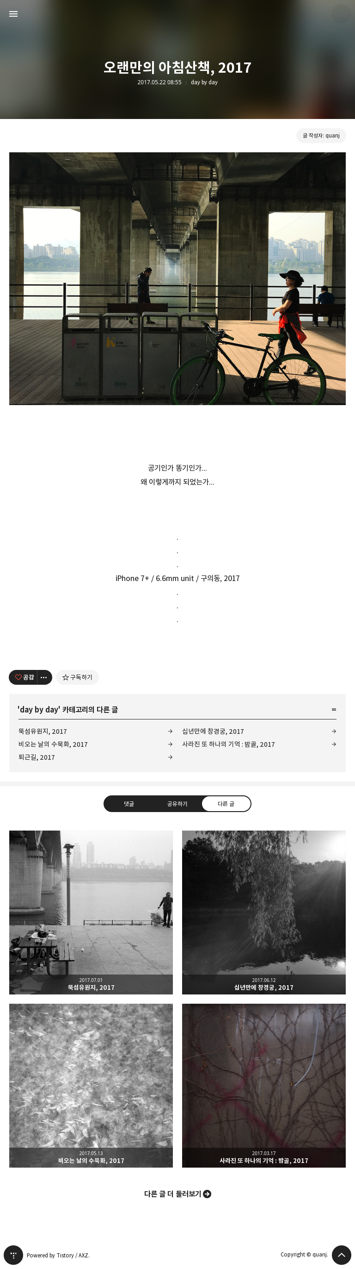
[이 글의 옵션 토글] (44, 677)
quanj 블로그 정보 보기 (342, 14)
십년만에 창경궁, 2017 (213, 731)
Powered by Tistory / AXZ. (58, 1255)
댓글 (129, 803)
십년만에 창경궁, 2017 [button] (264, 912)
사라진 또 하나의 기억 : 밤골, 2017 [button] (264, 1086)
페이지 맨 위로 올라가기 (342, 1255)
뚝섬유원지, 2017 (42, 731)
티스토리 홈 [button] (13, 1255)
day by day (204, 82)
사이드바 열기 (13, 14)
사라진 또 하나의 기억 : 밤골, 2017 (228, 744)
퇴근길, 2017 (36, 757)
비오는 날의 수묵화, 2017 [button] (91, 1086)
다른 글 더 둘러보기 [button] (173, 1194)
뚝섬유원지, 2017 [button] (91, 912)
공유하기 (177, 803)
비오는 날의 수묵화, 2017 (53, 744)
